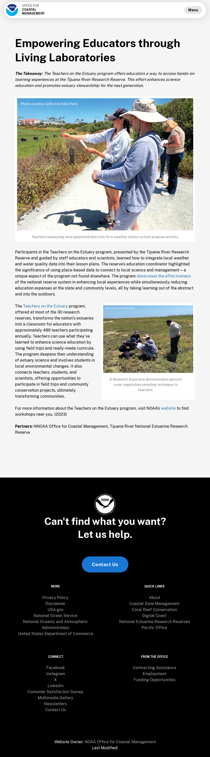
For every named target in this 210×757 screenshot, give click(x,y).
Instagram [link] (55, 673)
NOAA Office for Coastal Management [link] (120, 741)
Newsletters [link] (55, 703)
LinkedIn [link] (56, 685)
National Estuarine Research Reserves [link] (154, 621)
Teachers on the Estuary (45, 306)
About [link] (154, 597)
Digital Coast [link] (154, 615)
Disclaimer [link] (55, 603)
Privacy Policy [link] (55, 597)
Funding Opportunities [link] (154, 679)
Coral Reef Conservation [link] (154, 609)
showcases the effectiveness (164, 276)
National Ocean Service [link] (55, 615)
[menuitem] (55, 598)
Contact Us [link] (105, 564)
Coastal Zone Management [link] (154, 603)
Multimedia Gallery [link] (55, 697)
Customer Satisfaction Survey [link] (55, 691)
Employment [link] (154, 673)
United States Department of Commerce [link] (55, 633)
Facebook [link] (55, 667)
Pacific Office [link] (154, 627)
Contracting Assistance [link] (154, 667)
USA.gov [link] (56, 609)
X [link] (55, 679)
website (168, 408)
